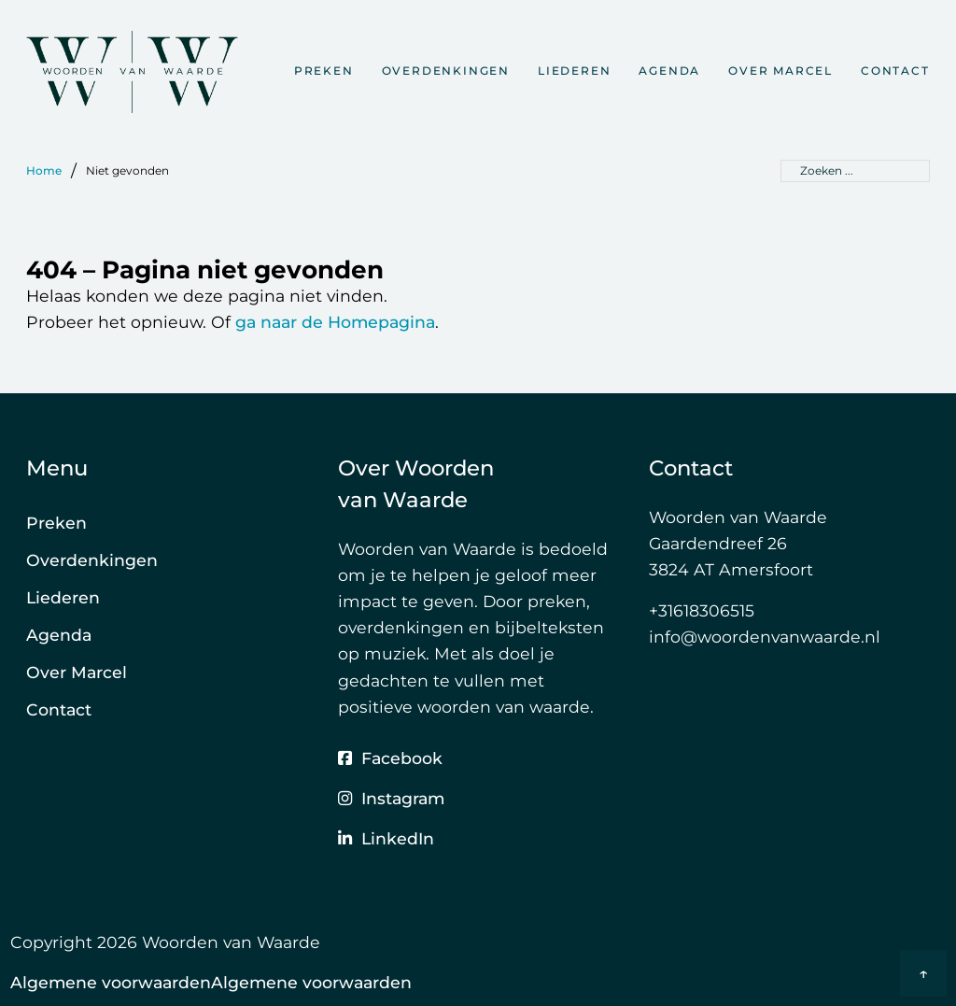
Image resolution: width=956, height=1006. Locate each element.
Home (44, 170)
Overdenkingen (446, 71)
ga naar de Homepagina (335, 322)
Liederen (574, 71)
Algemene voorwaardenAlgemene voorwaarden (211, 982)
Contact (895, 71)
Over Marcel (780, 71)
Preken (324, 71)
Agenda (669, 71)
